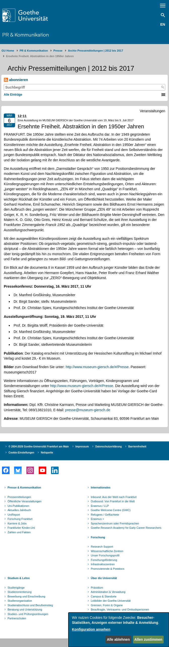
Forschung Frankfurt (20, 518)
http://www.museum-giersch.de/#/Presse (97, 367)
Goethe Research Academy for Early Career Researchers (126, 527)
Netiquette (47, 452)
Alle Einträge (13, 94)
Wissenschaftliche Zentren (107, 551)
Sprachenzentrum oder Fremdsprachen (115, 523)
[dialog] (118, 630)
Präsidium (97, 587)
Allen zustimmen (148, 639)
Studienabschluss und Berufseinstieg (30, 605)
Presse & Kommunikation (24, 487)
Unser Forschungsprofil (105, 555)
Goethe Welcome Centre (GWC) (111, 510)
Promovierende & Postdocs (107, 568)
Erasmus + (97, 518)
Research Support (102, 546)
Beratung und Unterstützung (25, 609)
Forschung (98, 537)
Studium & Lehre (19, 578)
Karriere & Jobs (17, 523)
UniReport (14, 514)
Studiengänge (16, 587)
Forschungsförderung (104, 559)
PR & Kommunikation (25, 34)
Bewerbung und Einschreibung (26, 596)
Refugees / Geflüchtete (105, 514)
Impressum (82, 446)
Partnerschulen (17, 618)
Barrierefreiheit (137, 446)
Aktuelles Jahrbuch (19, 510)
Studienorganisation (20, 600)
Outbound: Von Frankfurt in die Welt (113, 501)
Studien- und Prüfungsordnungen (28, 614)
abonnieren (16, 80)
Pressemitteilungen (19, 497)
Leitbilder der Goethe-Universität (111, 600)
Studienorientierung (19, 591)
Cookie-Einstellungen (21, 452)
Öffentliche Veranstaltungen (24, 501)
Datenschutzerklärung (108, 446)
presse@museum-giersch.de (87, 410)
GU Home (8, 50)
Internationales (100, 487)
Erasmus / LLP (100, 505)
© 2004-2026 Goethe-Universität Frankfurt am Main (39, 446)
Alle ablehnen (118, 639)
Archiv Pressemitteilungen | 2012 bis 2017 (95, 50)
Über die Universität (104, 578)
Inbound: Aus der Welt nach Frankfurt (114, 497)
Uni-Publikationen (18, 505)
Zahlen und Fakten (19, 532)
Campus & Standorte (103, 596)
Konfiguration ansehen (91, 629)
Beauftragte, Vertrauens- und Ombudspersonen (120, 609)
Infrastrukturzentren (103, 564)
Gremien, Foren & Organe (107, 605)
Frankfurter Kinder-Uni (21, 527)
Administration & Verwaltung (108, 591)
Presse (57, 50)
